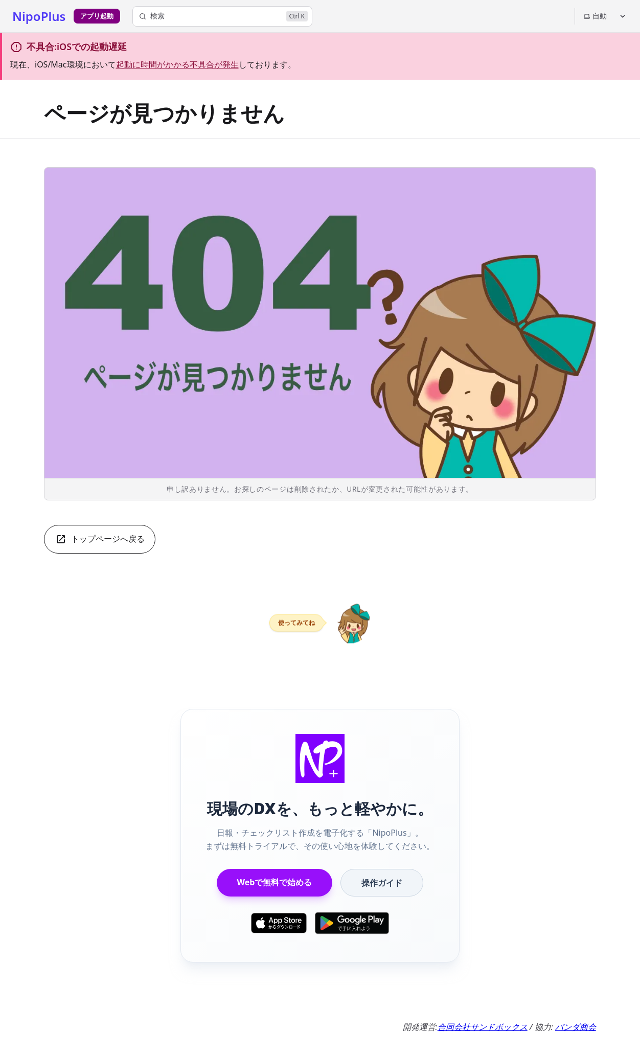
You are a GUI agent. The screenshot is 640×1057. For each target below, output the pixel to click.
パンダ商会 (575, 1026)
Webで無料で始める (274, 882)
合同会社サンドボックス (483, 1026)
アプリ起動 (96, 15)
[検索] (222, 16)
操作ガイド (381, 882)
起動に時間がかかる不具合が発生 (177, 64)
